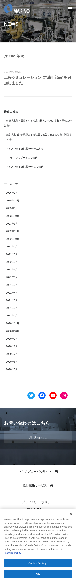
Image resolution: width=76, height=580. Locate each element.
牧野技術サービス (38, 485)
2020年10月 (12, 331)
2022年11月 (12, 231)
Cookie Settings (38, 564)
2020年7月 (12, 354)
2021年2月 (12, 308)
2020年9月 (12, 338)
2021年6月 (12, 277)
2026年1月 (12, 192)
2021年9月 (12, 269)
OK (38, 575)
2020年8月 (12, 346)
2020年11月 (12, 323)
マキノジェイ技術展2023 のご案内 (25, 166)
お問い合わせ (38, 437)
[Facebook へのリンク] (42, 396)
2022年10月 (12, 239)
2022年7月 (12, 246)
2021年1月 (12, 315)
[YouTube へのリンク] (53, 396)
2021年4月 (12, 292)
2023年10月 (12, 216)
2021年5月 (12, 285)
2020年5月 (12, 369)
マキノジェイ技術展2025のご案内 (24, 148)
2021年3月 (12, 300)
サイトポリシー (38, 509)
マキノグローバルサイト (38, 471)
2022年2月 (12, 262)
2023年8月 (12, 223)
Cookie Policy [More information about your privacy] (13, 554)
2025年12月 (12, 200)
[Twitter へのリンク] (31, 396)
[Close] (71, 515)
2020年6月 (12, 361)
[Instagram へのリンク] (64, 396)
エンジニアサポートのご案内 (22, 157)
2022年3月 (12, 254)
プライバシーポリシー (38, 502)
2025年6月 (12, 208)
